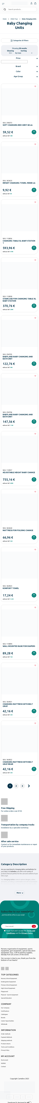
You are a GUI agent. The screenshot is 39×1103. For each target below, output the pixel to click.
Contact (3, 1066)
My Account (4, 1060)
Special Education (6, 998)
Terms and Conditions (7, 1047)
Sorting (24, 51)
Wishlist (3, 1063)
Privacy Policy (27, 933)
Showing (10, 51)
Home (5, 19)
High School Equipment (8, 988)
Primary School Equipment (9, 985)
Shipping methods (6, 1040)
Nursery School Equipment (9, 978)
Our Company (5, 1008)
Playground (4, 991)
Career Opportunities (7, 1021)
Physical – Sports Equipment (9, 994)
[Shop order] (24, 53)
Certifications (5, 1011)
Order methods (5, 1034)
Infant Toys (14, 19)
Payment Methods (6, 1037)
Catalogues (4, 1014)
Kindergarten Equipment (8, 981)
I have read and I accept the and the (19, 932)
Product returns (6, 1043)
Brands (3, 1017)
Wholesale (4, 1024)
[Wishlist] (35, 86)
